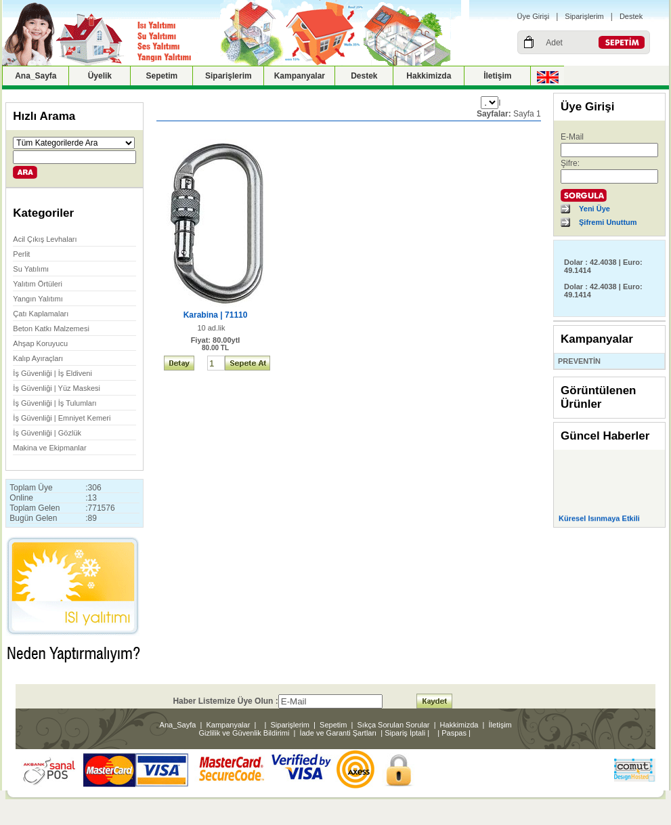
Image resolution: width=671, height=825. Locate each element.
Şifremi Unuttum (608, 222)
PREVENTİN (579, 361)
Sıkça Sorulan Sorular (394, 725)
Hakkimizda (428, 76)
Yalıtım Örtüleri (37, 284)
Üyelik (100, 76)
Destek (631, 16)
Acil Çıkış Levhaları (45, 239)
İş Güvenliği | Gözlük (47, 433)
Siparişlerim (584, 16)
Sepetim (162, 76)
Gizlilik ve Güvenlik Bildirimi (243, 733)
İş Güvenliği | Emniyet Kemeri (61, 418)
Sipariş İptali (405, 733)
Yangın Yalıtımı (37, 299)
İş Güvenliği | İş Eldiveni (52, 373)
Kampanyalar (299, 76)
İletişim (497, 76)
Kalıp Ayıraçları (38, 358)
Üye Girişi (533, 16)
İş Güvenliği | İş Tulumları (54, 403)
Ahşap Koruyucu (40, 343)
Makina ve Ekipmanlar (49, 448)
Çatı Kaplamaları (40, 314)
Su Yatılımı (31, 269)
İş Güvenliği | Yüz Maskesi (56, 388)
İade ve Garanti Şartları (337, 733)
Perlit (21, 254)
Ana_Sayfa (35, 76)
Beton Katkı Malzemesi (51, 328)
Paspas (454, 733)
